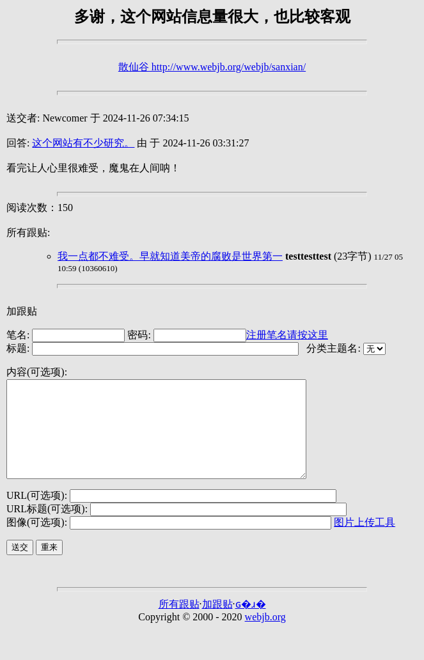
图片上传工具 (364, 541)
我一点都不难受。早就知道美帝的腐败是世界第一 (170, 256)
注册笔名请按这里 (287, 334)
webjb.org (265, 636)
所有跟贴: (28, 232)
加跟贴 (21, 311)
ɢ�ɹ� (250, 623)
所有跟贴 (179, 623)
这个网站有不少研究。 (83, 143)
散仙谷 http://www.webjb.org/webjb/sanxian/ (212, 66)
